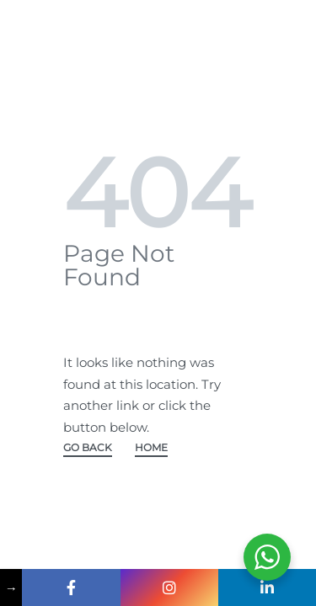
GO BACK (87, 448)
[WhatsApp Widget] (267, 557)
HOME (151, 448)
